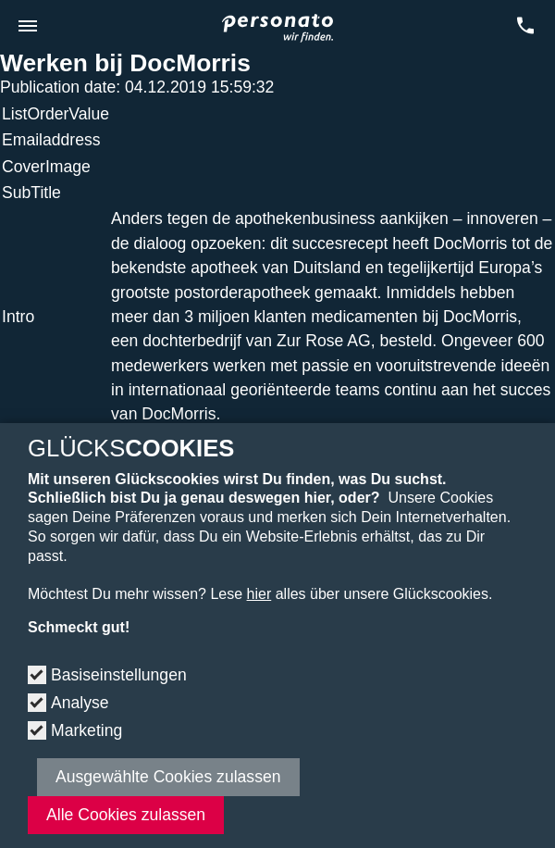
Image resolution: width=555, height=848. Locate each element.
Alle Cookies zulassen (125, 814)
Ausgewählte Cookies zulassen (168, 776)
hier (259, 594)
